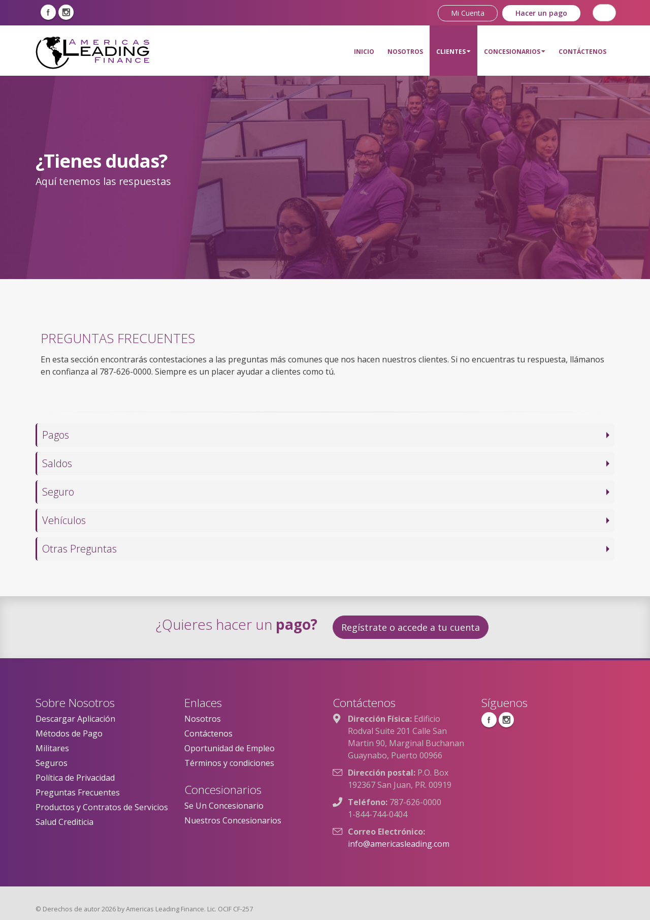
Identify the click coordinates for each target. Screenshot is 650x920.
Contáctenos (582, 51)
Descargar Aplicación (75, 718)
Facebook (48, 12)
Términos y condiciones (229, 763)
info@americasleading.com (398, 843)
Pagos (55, 435)
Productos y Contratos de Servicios (102, 807)
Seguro (58, 492)
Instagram (66, 12)
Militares (52, 748)
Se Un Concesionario (224, 805)
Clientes (453, 51)
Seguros (52, 763)
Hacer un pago (541, 13)
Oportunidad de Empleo (229, 748)
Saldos (57, 463)
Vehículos (64, 520)
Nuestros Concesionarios (232, 820)
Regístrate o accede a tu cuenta (410, 627)
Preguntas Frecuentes (78, 792)
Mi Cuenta (467, 13)
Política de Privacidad (75, 777)
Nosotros (405, 51)
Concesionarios (514, 51)
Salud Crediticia (64, 821)
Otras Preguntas (79, 549)
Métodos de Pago (69, 733)
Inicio (364, 51)
